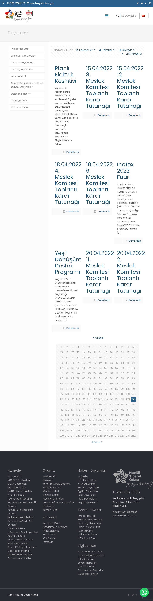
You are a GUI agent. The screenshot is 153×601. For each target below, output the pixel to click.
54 (122, 363)
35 (94, 357)
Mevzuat (48, 542)
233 (106, 430)
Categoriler (85, 50)
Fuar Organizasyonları (20, 498)
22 (100, 352)
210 (133, 420)
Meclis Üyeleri (51, 491)
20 (89, 352)
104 (89, 383)
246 (100, 436)
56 (133, 363)
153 (128, 399)
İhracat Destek (20, 49)
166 (122, 404)
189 (95, 415)
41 (128, 357)
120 (100, 389)
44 (67, 363)
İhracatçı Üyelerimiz (22, 62)
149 (106, 399)
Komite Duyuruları (88, 487)
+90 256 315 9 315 (15, 3)
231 (95, 430)
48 (89, 363)
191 (105, 415)
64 (100, 368)
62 (89, 368)
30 (67, 357)
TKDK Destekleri (17, 487)
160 (89, 404)
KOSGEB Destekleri (19, 480)
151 (116, 399)
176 (100, 409)
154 (133, 399)
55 (127, 363)
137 (117, 394)
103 (83, 383)
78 (100, 373)
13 (128, 347)
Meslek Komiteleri (53, 498)
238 (133, 430)
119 (94, 389)
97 (128, 378)
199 (72, 420)
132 (89, 394)
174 (89, 409)
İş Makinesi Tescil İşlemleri (23, 532)
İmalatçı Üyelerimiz (22, 69)
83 (128, 373)
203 (95, 420)
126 (133, 389)
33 (83, 357)
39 (116, 357)
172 (78, 409)
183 (61, 415)
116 (78, 389)
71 (62, 373)
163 (106, 404)
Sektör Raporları (87, 562)
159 (83, 404)
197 (61, 420)
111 (128, 383)
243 (84, 436)
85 (61, 378)
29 (61, 357)
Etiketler (107, 50)
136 (111, 394)
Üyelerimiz (49, 506)
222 (122, 425)
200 (78, 420)
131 (83, 394)
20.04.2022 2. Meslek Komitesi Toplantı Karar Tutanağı (131, 271)
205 (106, 420)
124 (122, 389)
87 (72, 378)
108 (111, 383)
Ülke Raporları (86, 559)
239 (62, 436)
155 (62, 404)
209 (128, 420)
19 (84, 352)
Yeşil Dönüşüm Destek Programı (68, 262)
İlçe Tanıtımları (86, 566)
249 (117, 436)
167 (128, 404)
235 (117, 430)
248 (111, 436)
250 (122, 436)
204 (100, 420)
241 (73, 436)
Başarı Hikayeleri (87, 502)
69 (128, 368)
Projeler (47, 480)
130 (78, 394)
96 (122, 378)
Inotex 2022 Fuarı (125, 171)
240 (67, 436)
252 (133, 436)
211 (61, 425)
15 (62, 352)
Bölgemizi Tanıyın (88, 574)
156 (67, 404)
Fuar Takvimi (18, 76)
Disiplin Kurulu (51, 495)
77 (94, 373)
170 (67, 409)
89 (83, 378)
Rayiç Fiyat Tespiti (18, 543)
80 (111, 373)
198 (67, 420)
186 (78, 415)
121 (105, 389)
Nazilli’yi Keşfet (19, 100)
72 (67, 373)
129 (72, 394)
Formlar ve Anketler (19, 558)
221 (117, 425)
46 (78, 363)
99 (61, 383)
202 (89, 420)
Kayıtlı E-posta (16, 536)
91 (95, 378)
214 (78, 425)
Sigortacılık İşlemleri (19, 551)
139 (128, 394)
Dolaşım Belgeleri (21, 94)
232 (100, 430)
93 (105, 378)
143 (73, 399)
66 (111, 368)
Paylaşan (127, 50)
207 (117, 420)
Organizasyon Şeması (55, 527)
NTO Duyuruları (86, 484)
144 (78, 399)
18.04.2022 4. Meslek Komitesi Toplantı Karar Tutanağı (68, 183)
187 (84, 415)
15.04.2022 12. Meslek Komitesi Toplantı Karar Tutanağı (130, 87)
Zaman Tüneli (50, 510)
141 (61, 399)
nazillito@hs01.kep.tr (125, 515)
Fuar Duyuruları (87, 495)
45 (72, 363)
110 (122, 383)
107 (106, 383)
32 (78, 357)
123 (117, 389)
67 (116, 368)
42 (133, 357)
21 (95, 352)
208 (122, 420)
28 (133, 352)
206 (111, 420)
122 (111, 389)
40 (122, 357)
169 (61, 409)
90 (89, 378)
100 (67, 383)
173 (83, 409)
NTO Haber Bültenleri (90, 551)
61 (84, 368)
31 (73, 357)
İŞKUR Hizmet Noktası (20, 491)
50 (100, 363)
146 (89, 399)
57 (61, 368)
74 (78, 373)
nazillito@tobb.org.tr (42, 3)
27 (128, 352)
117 (83, 389)
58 (67, 368)
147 (95, 399)
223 (128, 425)
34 (89, 357)
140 (133, 394)
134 (100, 394)
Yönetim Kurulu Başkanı (56, 484)
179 (117, 409)
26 (122, 352)
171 (72, 409)
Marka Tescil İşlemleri (20, 539)
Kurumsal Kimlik (52, 523)
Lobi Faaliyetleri (87, 480)
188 (89, 415)
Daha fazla (72, 152)
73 (72, 373)
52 (111, 363)
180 (122, 409)
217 (95, 425)
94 (111, 378)
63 (94, 368)
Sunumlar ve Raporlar (90, 570)
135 (106, 394)
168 (133, 404)
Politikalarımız (51, 530)
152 (122, 399)
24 (111, 352)
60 (78, 368)
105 (95, 383)
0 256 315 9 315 (126, 492)
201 (83, 420)
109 (117, 383)
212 (67, 425)
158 (78, 404)
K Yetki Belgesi (16, 495)
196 (133, 415)
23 (105, 352)
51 (106, 363)
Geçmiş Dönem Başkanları (58, 502)
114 (67, 389)
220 (111, 425)
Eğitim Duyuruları (88, 491)
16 (67, 352)
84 (133, 373)
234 (111, 430)
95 (116, 378)
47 (83, 363)
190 (100, 415)
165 (117, 404)
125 (128, 389)
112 (133, 383)
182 (133, 409)
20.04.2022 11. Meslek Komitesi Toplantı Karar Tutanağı (100, 271)
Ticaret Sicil (14, 476)
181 (127, 409)
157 (73, 404)
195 (128, 415)
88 (78, 378)
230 (89, 430)
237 (128, 430)
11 (117, 347)
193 (117, 415)
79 (105, 373)
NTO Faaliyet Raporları (91, 555)
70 (133, 368)
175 (95, 409)
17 (73, 352)
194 (122, 415)
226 (67, 430)
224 (133, 425)
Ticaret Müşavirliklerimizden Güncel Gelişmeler (27, 85)
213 (72, 425)
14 (133, 347)
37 (105, 357)
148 (100, 399)
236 (122, 430)
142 (67, 399)
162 (100, 404)
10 (111, 347)
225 (61, 430)
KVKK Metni (49, 538)
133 (95, 394)
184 (67, 415)
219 (106, 425)
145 (84, 399)
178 (111, 409)
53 (116, 363)
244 (89, 436)
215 (83, 425)
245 (94, 436)
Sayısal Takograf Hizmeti (22, 547)
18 (78, 352)
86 (67, 378)
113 (61, 389)
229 (84, 430)
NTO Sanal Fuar (20, 107)
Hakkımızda (49, 476)
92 (100, 378)
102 (78, 383)
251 (128, 436)
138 (122, 394)
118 (89, 389)
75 (83, 373)
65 (105, 368)
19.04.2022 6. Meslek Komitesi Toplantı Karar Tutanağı (99, 183)
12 (122, 347)
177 (106, 409)
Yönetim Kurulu (51, 487)
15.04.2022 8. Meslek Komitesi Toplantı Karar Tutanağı (99, 87)
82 (122, 373)
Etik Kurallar (50, 534)
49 (94, 363)
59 (72, 368)
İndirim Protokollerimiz (21, 517)
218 (100, 425)
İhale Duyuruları (87, 498)
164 (111, 404)
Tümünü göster (131, 53)
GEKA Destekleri (17, 484)
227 (73, 430)
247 (106, 436)
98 (133, 378)
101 (72, 383)
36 (100, 357)
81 (117, 373)
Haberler (83, 476)
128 (67, 394)
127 (61, 394)
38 (111, 357)
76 (89, 373)
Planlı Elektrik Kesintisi (65, 75)
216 (89, 425)
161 (94, 404)
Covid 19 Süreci (16, 528)
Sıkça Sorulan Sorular (23, 56)
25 (116, 352)
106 (100, 383)
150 (111, 399)
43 (61, 363)
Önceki (97, 337)
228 (78, 430)
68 (122, 368)
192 (111, 415)
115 (72, 389)
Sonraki (98, 442)
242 (78, 436)
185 (73, 415)
